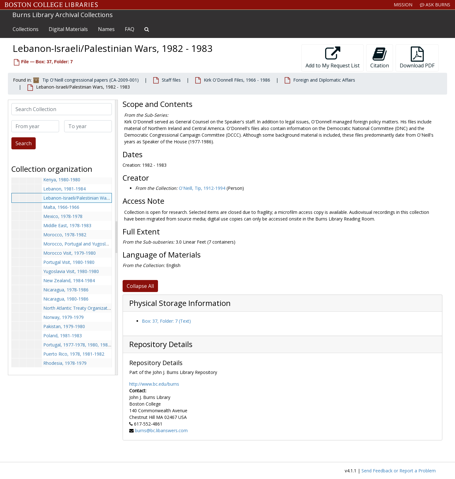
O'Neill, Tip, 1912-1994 (202, 188)
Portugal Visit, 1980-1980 (68, 262)
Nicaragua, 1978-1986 (65, 290)
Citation (379, 58)
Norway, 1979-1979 (63, 317)
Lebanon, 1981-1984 (64, 189)
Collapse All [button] (140, 286)
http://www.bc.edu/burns (154, 384)
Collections (26, 29)
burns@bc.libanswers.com (161, 430)
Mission (403, 5)
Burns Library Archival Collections (62, 14)
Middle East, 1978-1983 (67, 225)
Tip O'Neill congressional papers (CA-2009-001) (90, 80)
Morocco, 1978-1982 (64, 235)
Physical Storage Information (180, 303)
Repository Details (160, 344)
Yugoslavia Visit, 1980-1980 (71, 271)
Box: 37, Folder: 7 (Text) (166, 321)
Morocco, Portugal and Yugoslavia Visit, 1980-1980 (95, 244)
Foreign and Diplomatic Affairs (324, 80)
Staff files (171, 80)
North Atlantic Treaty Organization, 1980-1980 (90, 308)
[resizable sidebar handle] (116, 237)
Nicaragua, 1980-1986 (65, 299)
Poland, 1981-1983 (62, 336)
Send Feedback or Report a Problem (398, 471)
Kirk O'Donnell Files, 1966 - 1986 (237, 80)
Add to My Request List (333, 58)
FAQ (129, 29)
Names (106, 29)
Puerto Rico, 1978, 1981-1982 (73, 354)
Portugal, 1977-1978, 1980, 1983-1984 (82, 345)
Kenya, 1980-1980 (61, 180)
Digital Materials (68, 29)
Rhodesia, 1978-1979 (65, 363)
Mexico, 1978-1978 (62, 216)
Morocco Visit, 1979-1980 (69, 253)
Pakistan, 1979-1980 (64, 326)
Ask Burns (435, 5)
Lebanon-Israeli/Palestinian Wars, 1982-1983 (89, 198)
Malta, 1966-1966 (61, 207)
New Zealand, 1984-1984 (69, 280)
